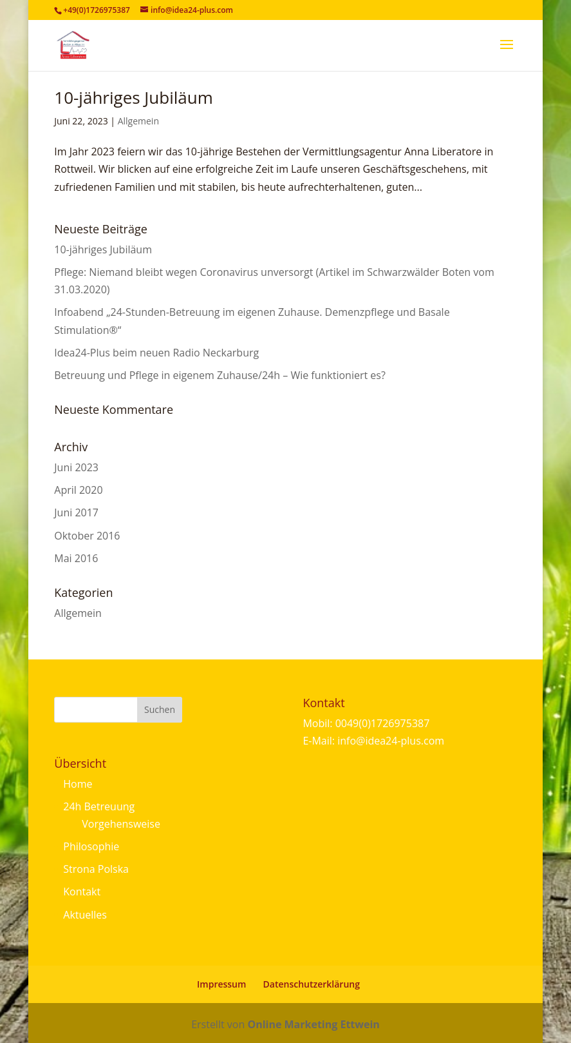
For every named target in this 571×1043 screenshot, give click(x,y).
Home (77, 784)
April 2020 (78, 490)
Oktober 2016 (87, 536)
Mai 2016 (76, 558)
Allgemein (138, 121)
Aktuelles (85, 915)
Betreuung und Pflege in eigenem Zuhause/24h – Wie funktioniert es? (220, 375)
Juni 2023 (76, 467)
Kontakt (81, 891)
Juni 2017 (76, 512)
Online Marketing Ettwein (313, 1024)
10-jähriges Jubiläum (133, 97)
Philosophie (91, 846)
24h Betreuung (99, 806)
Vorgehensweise (121, 824)
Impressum (221, 984)
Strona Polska (96, 869)
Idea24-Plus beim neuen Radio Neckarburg (156, 353)
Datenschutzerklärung (311, 984)
